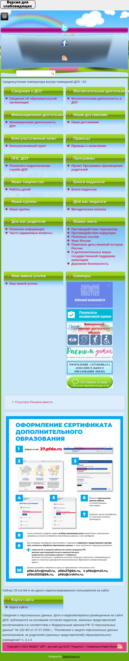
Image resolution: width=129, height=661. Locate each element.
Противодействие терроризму (94, 229)
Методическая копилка (88, 209)
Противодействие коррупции (93, 233)
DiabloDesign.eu (71, 656)
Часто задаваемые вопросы (30, 233)
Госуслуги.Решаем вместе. (34, 402)
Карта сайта (18, 607)
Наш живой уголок (23, 283)
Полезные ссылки (85, 236)
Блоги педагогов (84, 189)
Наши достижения (85, 122)
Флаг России (81, 240)
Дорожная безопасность (89, 263)
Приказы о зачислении (88, 146)
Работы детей (19, 189)
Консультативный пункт (27, 146)
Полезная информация (26, 229)
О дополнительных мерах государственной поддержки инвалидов (93, 256)
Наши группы (19, 209)
